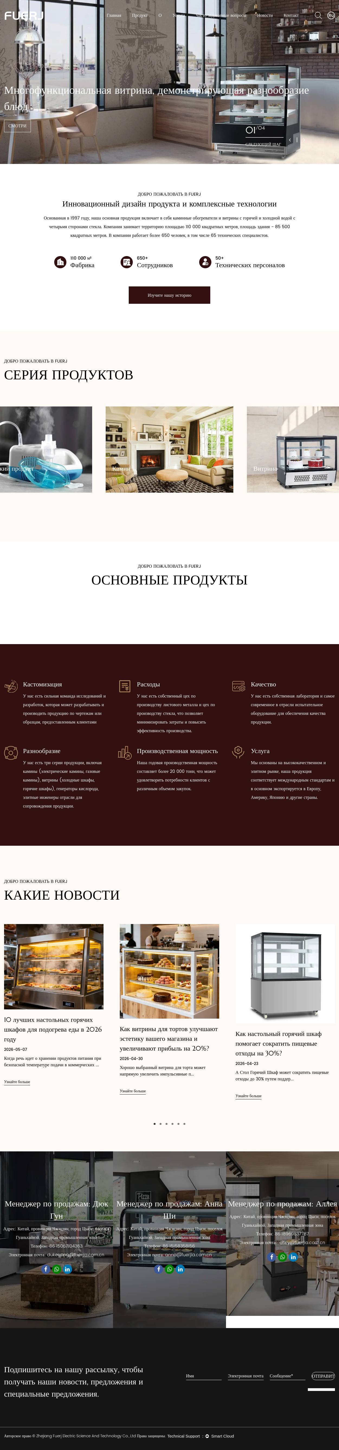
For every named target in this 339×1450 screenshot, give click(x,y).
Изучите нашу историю (169, 295)
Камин (121, 468)
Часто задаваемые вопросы (221, 15)
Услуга (179, 15)
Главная (114, 15)
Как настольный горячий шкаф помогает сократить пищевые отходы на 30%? (278, 1043)
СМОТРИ (17, 126)
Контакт (291, 15)
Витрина (265, 468)
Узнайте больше (17, 1082)
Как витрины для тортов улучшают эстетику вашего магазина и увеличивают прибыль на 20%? (169, 1038)
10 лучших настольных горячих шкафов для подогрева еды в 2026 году (53, 1029)
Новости (265, 15)
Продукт (140, 15)
